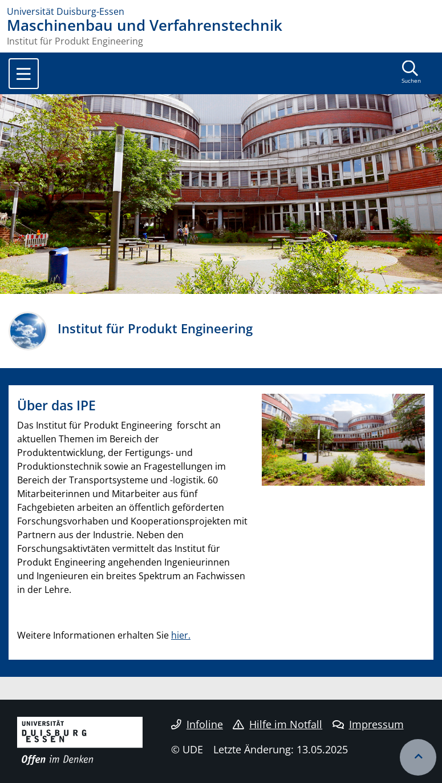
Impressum (368, 724)
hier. (180, 635)
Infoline (197, 724)
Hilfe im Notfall (277, 724)
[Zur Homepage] (221, 11)
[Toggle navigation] (24, 73)
